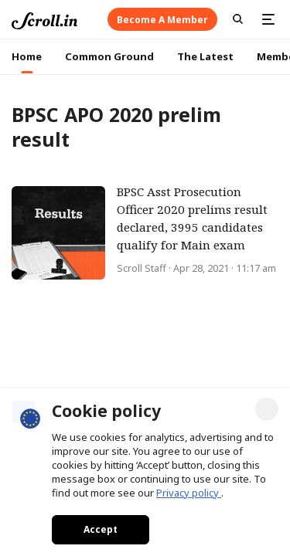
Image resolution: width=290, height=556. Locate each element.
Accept (101, 529)
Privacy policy (188, 493)
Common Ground (109, 56)
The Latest (205, 56)
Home (27, 56)
